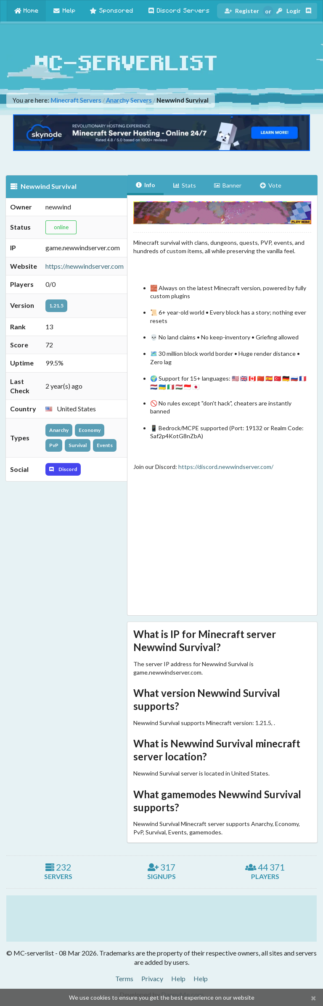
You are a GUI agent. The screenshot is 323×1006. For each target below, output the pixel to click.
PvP (53, 445)
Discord (63, 469)
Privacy (152, 978)
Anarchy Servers (129, 100)
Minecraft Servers (75, 100)
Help (178, 978)
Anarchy (59, 430)
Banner (228, 185)
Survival (78, 445)
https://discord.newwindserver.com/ (225, 466)
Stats (184, 185)
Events (105, 445)
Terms (124, 978)
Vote (270, 185)
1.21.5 (56, 305)
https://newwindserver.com (84, 266)
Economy (90, 430)
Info (145, 184)
